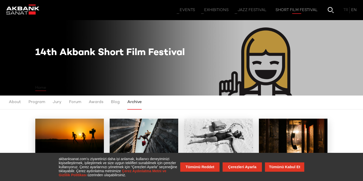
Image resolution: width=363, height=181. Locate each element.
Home (40, 88)
